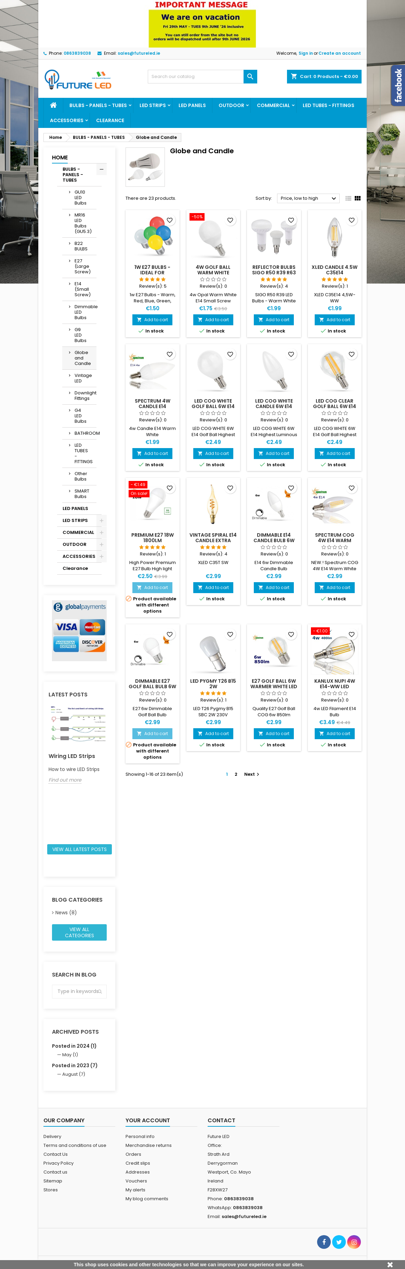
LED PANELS (192, 105)
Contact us (55, 1172)
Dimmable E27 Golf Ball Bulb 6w (152, 684)
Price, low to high (309, 199)
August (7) (73, 1074)
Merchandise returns (149, 1145)
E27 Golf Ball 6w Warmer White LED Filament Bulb (273, 686)
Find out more (65, 780)
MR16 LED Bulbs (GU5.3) (83, 223)
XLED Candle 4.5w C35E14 (334, 270)
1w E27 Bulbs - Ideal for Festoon (152, 273)
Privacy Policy (58, 1163)
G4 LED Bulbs (81, 415)
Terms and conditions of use (74, 1145)
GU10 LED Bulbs (81, 197)
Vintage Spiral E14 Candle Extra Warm (213, 540)
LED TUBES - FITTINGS (328, 105)
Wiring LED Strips (72, 756)
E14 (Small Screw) (83, 289)
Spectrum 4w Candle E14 (152, 403)
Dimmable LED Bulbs (85, 312)
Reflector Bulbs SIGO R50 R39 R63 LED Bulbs (274, 273)
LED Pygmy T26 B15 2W (213, 684)
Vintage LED (83, 378)
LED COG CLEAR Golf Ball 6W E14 (334, 403)
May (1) (70, 1054)
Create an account (339, 53)
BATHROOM (85, 433)
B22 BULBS (81, 246)
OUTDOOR (231, 105)
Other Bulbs (81, 476)
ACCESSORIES (66, 120)
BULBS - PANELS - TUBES (98, 105)
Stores (50, 1190)
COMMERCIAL (273, 105)
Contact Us (55, 1154)
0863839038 (77, 53)
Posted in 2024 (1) (74, 1046)
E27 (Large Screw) (83, 266)
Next (252, 774)
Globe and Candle (83, 358)
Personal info (140, 1136)
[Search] (202, 76)
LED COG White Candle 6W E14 (274, 403)
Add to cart (152, 320)
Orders (133, 1154)
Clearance (110, 120)
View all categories (79, 932)
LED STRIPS (153, 105)
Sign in (306, 53)
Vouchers (136, 1181)
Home (60, 157)
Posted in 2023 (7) (75, 1065)
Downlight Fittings (85, 396)
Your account (148, 1120)
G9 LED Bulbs (81, 335)
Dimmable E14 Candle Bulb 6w (274, 538)
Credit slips (138, 1163)
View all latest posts (79, 849)
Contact (221, 1120)
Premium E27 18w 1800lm (152, 538)
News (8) (66, 912)
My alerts (135, 1190)
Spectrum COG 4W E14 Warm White (334, 540)
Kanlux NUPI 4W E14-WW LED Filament (334, 686)
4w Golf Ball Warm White (213, 270)
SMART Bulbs (82, 494)
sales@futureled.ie (139, 53)
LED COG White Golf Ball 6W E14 (213, 403)
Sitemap (52, 1181)
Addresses (138, 1172)
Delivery (52, 1136)
